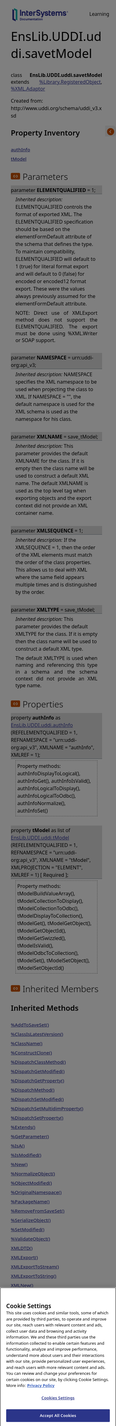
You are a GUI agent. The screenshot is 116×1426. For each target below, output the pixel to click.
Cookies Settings (58, 1404)
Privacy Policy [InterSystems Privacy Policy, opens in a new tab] (41, 1391)
